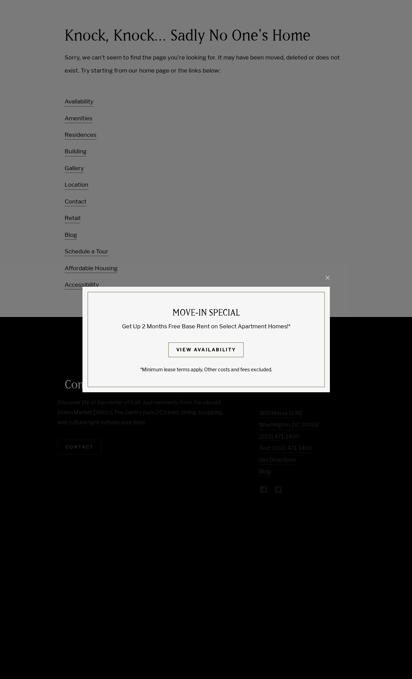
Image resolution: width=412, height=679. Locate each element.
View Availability (206, 349)
